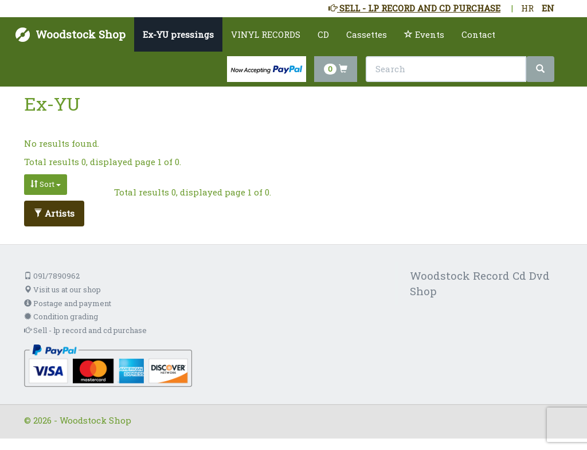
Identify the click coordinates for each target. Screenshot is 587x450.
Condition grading (61, 316)
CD (323, 34)
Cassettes (366, 34)
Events (424, 34)
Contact (478, 34)
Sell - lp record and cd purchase (85, 330)
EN (548, 8)
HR (527, 8)
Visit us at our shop (62, 289)
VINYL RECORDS (265, 34)
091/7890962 (52, 276)
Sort (45, 184)
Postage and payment (67, 303)
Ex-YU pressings (178, 34)
